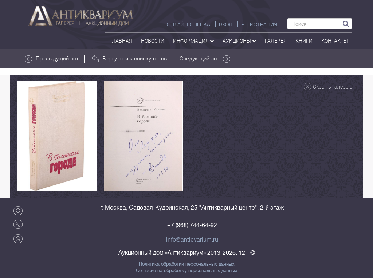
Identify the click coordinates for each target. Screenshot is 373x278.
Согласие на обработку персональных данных (186, 271)
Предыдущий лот (52, 59)
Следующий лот (205, 59)
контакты (334, 40)
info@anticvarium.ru (192, 239)
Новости (152, 40)
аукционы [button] (239, 40)
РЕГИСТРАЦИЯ (259, 24)
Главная (120, 40)
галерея (276, 40)
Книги (304, 40)
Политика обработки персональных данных (187, 264)
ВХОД (225, 24)
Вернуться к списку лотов (129, 59)
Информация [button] (193, 40)
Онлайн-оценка (188, 24)
